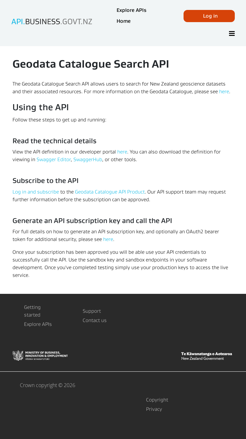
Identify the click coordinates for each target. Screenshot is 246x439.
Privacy (154, 409)
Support (92, 311)
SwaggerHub (87, 159)
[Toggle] (232, 34)
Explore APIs (131, 10)
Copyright (157, 399)
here (224, 91)
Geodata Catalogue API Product (110, 192)
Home (124, 21)
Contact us (95, 320)
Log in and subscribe (35, 192)
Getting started (32, 311)
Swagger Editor (54, 159)
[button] (209, 16)
